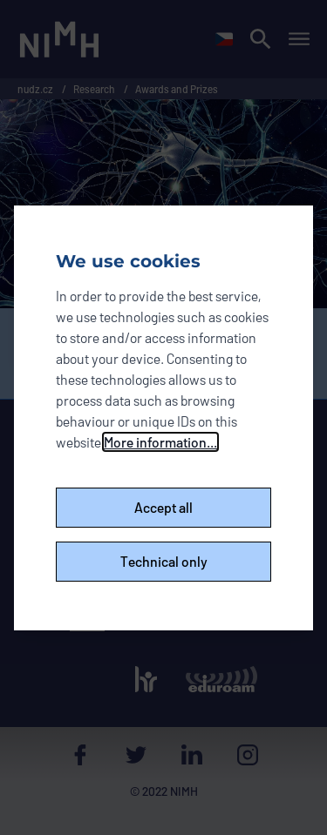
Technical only (164, 561)
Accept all (163, 507)
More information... (160, 442)
